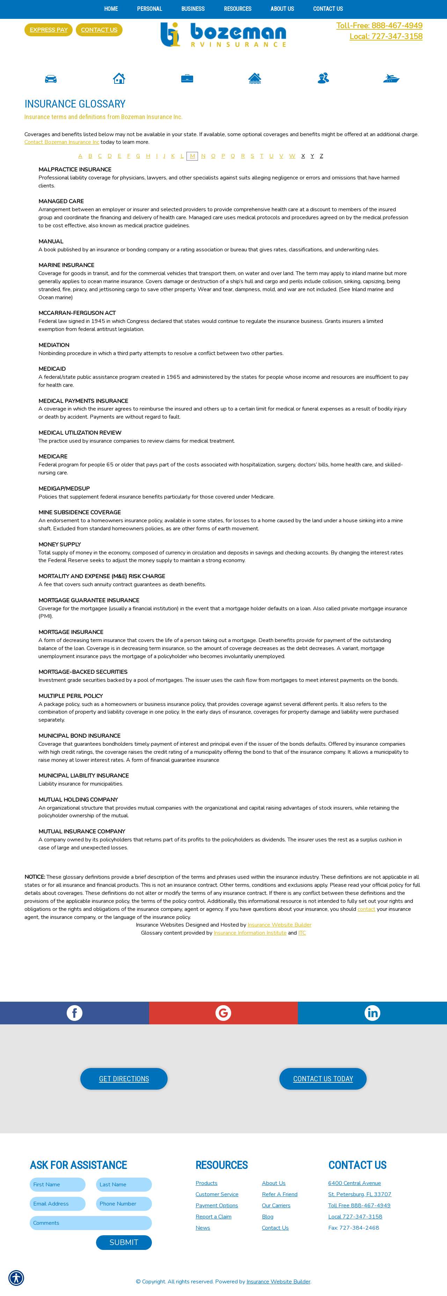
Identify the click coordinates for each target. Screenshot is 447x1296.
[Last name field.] (124, 1185)
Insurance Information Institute (250, 989)
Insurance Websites (160, 981)
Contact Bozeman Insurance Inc (61, 198)
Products (207, 1183)
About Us (274, 1183)
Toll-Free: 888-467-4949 (379, 26)
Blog (267, 1217)
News (203, 1228)
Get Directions (124, 1079)
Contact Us (99, 30)
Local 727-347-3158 (355, 1217)
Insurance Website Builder (280, 981)
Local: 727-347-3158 (386, 36)
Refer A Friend (280, 1194)
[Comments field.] (91, 1223)
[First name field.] (58, 1185)
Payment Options (217, 1205)
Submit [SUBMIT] (124, 1242)
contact (366, 965)
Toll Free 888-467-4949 (359, 1205)
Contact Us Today (323, 1079)
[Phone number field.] (124, 1204)
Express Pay (48, 30)
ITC (302, 989)
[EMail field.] (58, 1204)
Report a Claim (214, 1217)
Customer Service (217, 1194)
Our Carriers (276, 1205)
